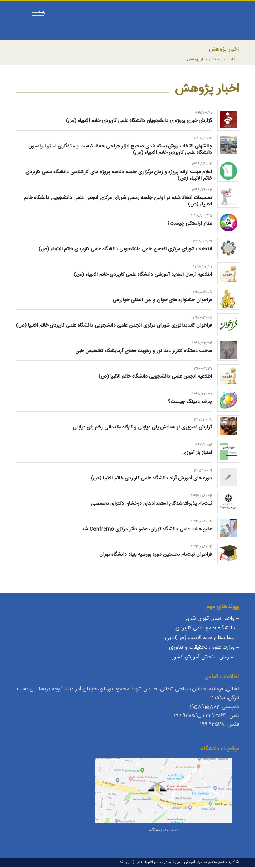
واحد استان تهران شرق (210, 618)
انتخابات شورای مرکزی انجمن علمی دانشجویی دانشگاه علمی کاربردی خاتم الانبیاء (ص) (125, 249)
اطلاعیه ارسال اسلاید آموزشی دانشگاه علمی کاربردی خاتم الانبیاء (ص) (143, 274)
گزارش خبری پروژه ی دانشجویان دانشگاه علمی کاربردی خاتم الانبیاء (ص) (139, 121)
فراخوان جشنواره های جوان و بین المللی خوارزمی (162, 300)
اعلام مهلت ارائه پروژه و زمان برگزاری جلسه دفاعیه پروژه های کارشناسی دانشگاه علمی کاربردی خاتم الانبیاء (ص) (118, 175)
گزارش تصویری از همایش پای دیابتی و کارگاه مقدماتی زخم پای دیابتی (142, 427)
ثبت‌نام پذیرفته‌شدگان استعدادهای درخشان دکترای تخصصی (151, 503)
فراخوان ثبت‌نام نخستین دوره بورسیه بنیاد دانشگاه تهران (155, 554)
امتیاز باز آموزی (197, 453)
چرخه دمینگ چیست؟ (190, 402)
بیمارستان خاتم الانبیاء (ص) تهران (198, 637)
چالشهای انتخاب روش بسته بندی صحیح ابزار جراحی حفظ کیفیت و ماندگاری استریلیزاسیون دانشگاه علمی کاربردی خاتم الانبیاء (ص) (120, 149)
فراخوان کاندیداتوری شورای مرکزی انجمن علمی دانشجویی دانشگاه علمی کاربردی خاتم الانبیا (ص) (114, 325)
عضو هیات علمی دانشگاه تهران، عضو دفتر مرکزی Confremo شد (147, 529)
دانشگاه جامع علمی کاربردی (205, 628)
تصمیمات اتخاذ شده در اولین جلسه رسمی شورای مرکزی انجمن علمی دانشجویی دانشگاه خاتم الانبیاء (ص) (118, 201)
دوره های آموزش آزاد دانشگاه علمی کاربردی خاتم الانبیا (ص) (151, 478)
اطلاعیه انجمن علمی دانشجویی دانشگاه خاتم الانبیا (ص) (155, 376)
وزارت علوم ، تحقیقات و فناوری (202, 647)
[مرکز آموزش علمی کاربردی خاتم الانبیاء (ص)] (150, 25)
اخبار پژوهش (224, 49)
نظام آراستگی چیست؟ (189, 223)
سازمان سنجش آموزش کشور (203, 657)
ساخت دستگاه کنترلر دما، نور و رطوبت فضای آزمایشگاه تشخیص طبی (143, 351)
